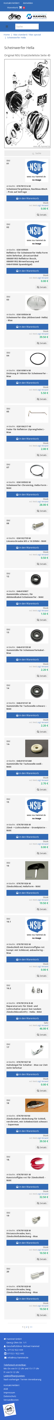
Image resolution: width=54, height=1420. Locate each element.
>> (31, 1326)
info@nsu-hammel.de (18, 1357)
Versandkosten (11, 1399)
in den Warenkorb (27, 198)
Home (7, 34)
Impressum (9, 1392)
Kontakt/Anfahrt (11, 2)
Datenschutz (10, 1396)
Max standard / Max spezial (27, 34)
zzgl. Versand (42, 205)
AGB (6, 1388)
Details (42, 214)
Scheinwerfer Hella (16, 37)
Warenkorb (16, 7)
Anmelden (28, 2)
